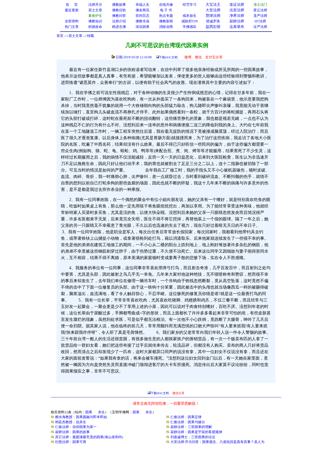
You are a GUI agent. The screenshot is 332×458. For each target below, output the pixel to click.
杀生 (101, 412)
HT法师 (260, 21)
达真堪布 (236, 27)
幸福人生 (142, 4)
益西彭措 (213, 27)
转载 (90, 36)
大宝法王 (213, 4)
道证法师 (236, 4)
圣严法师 (260, 16)
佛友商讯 (142, 10)
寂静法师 (236, 21)
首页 (59, 36)
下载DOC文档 (168, 57)
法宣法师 (236, 10)
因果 (88, 412)
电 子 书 (166, 10)
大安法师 (213, 10)
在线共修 (166, 4)
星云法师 (260, 10)
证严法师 (260, 27)
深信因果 (142, 27)
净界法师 (236, 16)
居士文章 (75, 36)
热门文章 (72, 27)
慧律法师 (213, 16)
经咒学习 (189, 4)
